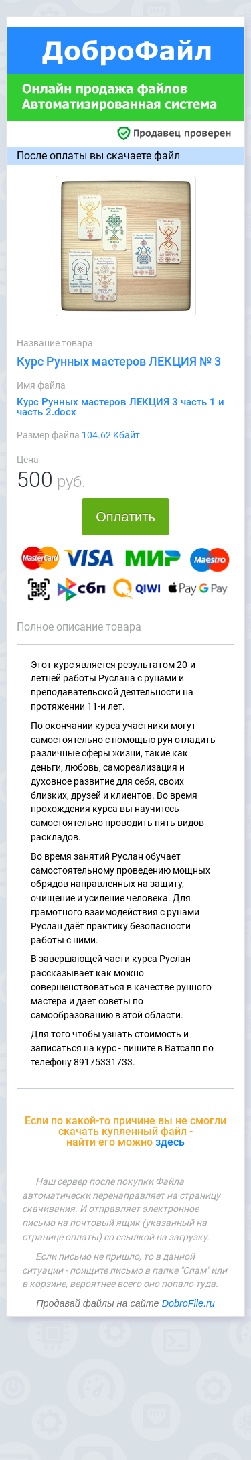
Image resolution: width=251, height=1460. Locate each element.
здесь (170, 1142)
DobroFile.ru (188, 1303)
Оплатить (125, 516)
